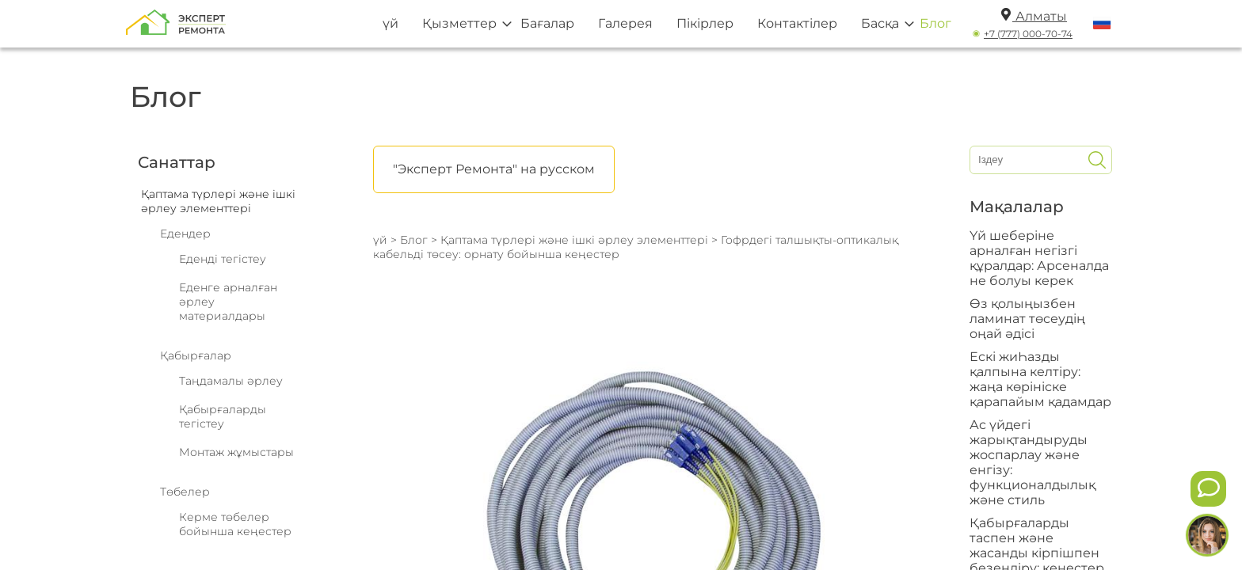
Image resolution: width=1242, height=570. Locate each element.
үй (390, 23)
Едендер (185, 233)
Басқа (880, 23)
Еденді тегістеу (222, 259)
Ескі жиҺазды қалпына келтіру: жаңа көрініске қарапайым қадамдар (1040, 379)
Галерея (625, 23)
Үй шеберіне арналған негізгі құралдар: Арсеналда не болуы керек (1039, 258)
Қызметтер (459, 23)
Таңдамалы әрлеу (231, 381)
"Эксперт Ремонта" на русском (494, 169)
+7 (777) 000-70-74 (1028, 34)
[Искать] (1097, 160)
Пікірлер (704, 23)
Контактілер (797, 23)
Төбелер (185, 491)
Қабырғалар (195, 355)
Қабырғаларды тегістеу (222, 416)
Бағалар (547, 23)
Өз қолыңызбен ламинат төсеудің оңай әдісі (1027, 318)
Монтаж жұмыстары (236, 452)
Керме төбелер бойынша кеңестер (235, 524)
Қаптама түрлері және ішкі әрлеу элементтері (574, 240)
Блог (935, 23)
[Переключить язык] (1102, 24)
